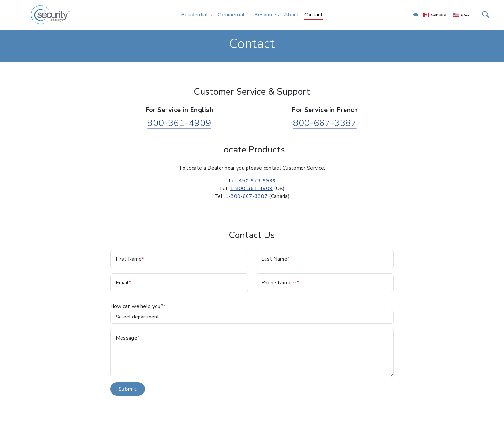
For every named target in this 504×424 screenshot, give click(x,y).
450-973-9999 (257, 180)
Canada (438, 15)
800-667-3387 (325, 123)
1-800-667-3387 (246, 196)
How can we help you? (136, 306)
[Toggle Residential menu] (211, 14)
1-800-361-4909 (251, 188)
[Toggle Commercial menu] (248, 14)
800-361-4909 (179, 123)
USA (465, 15)
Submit (127, 388)
